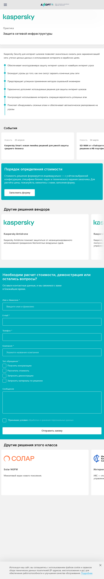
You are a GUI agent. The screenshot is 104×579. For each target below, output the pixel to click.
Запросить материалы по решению (25, 380)
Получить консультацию (20, 365)
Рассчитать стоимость (18, 370)
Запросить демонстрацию (20, 375)
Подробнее (86, 573)
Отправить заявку (52, 430)
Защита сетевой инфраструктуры (27, 34)
